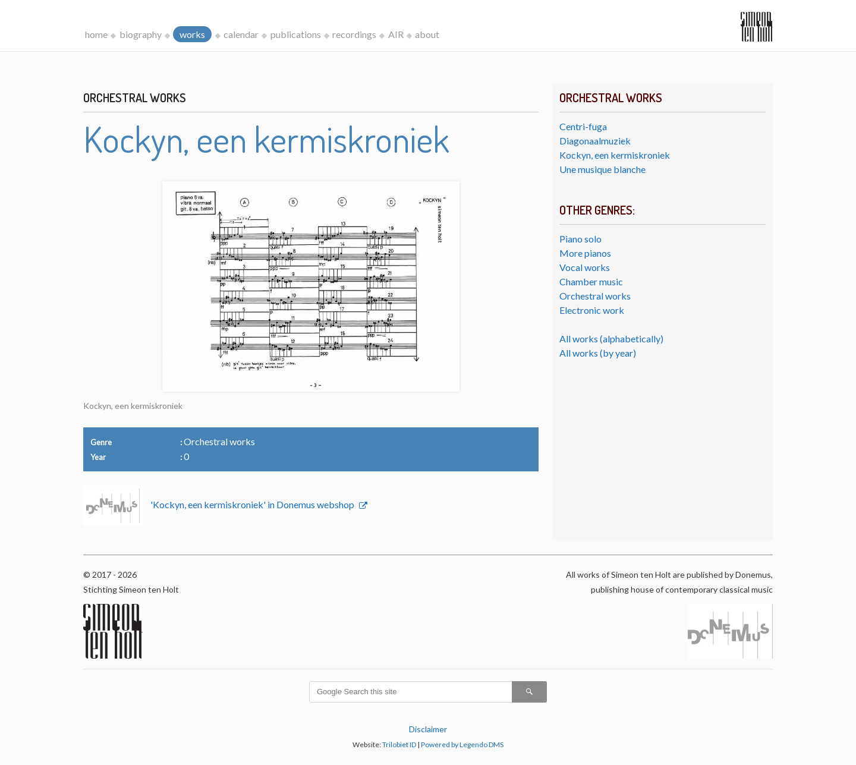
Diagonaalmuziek (595, 140)
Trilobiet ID (399, 744)
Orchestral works (595, 295)
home (96, 34)
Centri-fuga (583, 126)
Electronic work (591, 310)
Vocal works (584, 267)
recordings (354, 34)
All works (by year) (597, 352)
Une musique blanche (602, 169)
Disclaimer (428, 729)
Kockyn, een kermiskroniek (614, 154)
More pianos (585, 253)
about (427, 34)
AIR (396, 34)
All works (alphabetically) (611, 338)
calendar (241, 34)
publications (295, 34)
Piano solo (580, 238)
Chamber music (591, 281)
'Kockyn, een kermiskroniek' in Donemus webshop (253, 504)
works (192, 34)
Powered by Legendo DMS (462, 744)
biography (140, 34)
